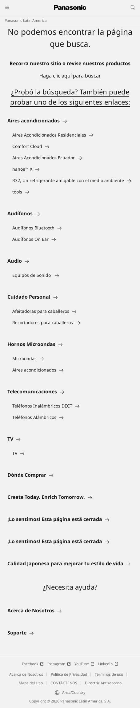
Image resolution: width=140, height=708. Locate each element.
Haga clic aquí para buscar (70, 75)
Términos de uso (109, 674)
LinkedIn (108, 663)
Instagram (59, 663)
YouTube (84, 663)
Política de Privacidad (69, 674)
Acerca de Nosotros (26, 674)
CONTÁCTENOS (63, 683)
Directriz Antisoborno (103, 683)
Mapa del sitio (31, 683)
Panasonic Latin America (26, 20)
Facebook (33, 663)
